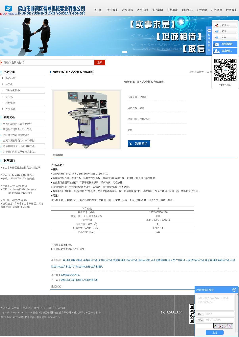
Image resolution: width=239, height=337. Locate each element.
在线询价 (139, 143)
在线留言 (216, 10)
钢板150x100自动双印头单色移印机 (79, 280)
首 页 (97, 10)
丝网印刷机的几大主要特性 (17, 123)
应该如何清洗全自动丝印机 (17, 129)
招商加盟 (172, 10)
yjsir (220, 37)
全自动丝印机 (105, 260)
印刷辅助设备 (13, 90)
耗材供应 (10, 102)
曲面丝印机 (144, 260)
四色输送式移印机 (70, 274)
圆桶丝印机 (224, 260)
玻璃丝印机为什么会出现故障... (19, 146)
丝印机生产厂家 (69, 266)
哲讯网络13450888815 (48, 317)
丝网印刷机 (77, 260)
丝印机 (9, 84)
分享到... (227, 51)
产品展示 (127, 10)
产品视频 (142, 10)
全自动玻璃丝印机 (160, 260)
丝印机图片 (97, 266)
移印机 (9, 96)
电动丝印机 (211, 260)
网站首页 (5, 307)
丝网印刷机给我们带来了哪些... (19, 140)
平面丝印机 (132, 260)
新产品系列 (11, 78)
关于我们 (112, 10)
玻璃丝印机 (119, 260)
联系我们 (231, 10)
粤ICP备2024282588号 (12, 317)
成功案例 (157, 10)
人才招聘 (201, 10)
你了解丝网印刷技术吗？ (16, 135)
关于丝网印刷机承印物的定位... (19, 151)
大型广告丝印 (178, 260)
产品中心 (27, 307)
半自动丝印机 (90, 260)
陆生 (221, 31)
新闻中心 (39, 307)
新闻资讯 (187, 10)
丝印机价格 (84, 266)
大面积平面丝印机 (195, 260)
